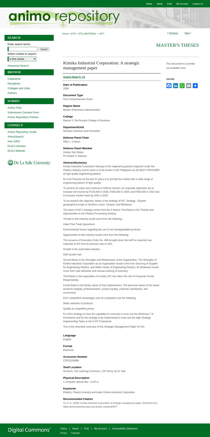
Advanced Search (18, 65)
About (75, 428)
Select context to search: (22, 53)
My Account (100, 428)
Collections (14, 78)
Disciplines (14, 83)
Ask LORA (14, 141)
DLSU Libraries (17, 146)
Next (187, 33)
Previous (173, 33)
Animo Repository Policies (23, 117)
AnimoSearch (16, 136)
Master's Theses (177, 45)
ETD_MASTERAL (87, 33)
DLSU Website (16, 150)
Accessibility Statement (124, 428)
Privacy (63, 433)
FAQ (86, 428)
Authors (12, 92)
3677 (101, 33)
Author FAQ (15, 107)
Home (65, 33)
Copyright (75, 433)
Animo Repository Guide (22, 131)
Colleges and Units (19, 88)
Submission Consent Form (23, 112)
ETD (73, 33)
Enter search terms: (19, 44)
